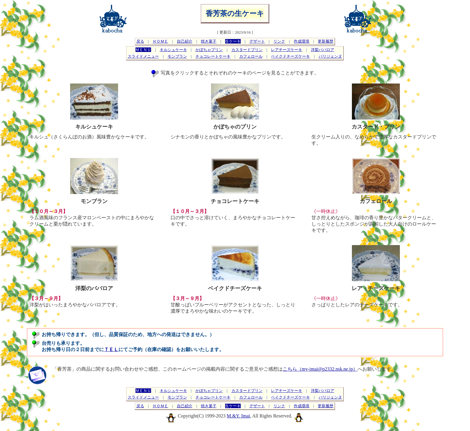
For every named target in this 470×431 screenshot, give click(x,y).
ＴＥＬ (111, 349)
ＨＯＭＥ (160, 41)
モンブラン (177, 56)
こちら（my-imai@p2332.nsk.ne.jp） (320, 369)
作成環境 (301, 41)
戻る (140, 41)
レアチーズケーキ (286, 49)
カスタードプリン (247, 49)
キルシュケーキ (173, 49)
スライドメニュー (143, 56)
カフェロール (251, 56)
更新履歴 (325, 41)
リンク (279, 41)
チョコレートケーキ (213, 56)
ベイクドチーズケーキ (290, 56)
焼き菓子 (208, 41)
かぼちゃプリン (209, 49)
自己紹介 (184, 41)
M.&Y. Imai (238, 415)
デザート (257, 41)
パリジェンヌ (330, 56)
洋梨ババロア (322, 49)
